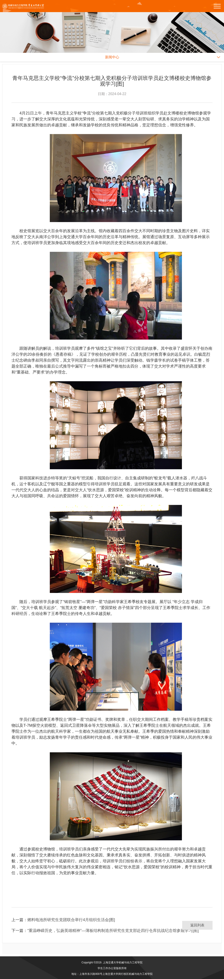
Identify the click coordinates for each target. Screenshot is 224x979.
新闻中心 (112, 57)
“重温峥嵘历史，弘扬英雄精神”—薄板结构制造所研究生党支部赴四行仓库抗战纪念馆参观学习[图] (113, 930)
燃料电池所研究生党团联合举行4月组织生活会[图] (71, 920)
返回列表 (197, 925)
